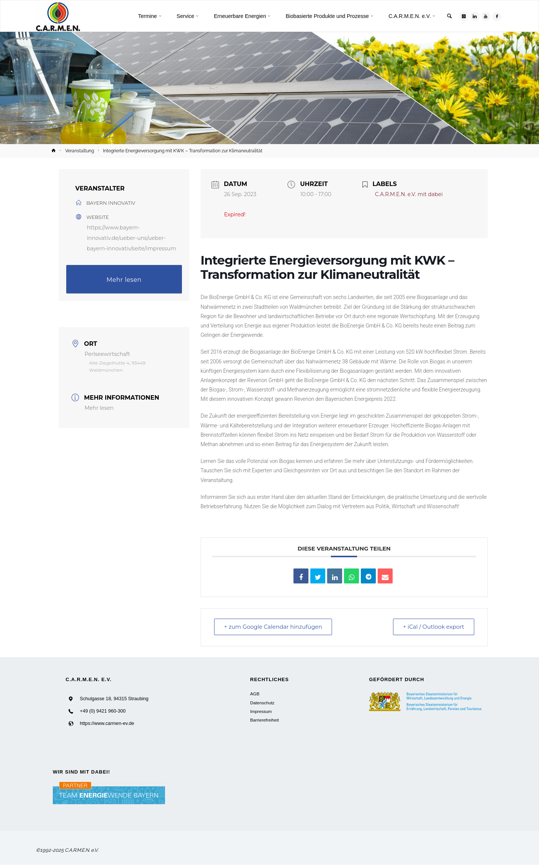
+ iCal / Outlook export (432, 627)
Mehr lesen (124, 279)
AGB (254, 694)
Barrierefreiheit (264, 720)
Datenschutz (262, 702)
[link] (448, 16)
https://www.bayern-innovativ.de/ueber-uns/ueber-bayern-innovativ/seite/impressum (131, 238)
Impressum (261, 711)
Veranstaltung (79, 150)
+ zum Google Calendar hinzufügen (275, 627)
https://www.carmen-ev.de (107, 724)
